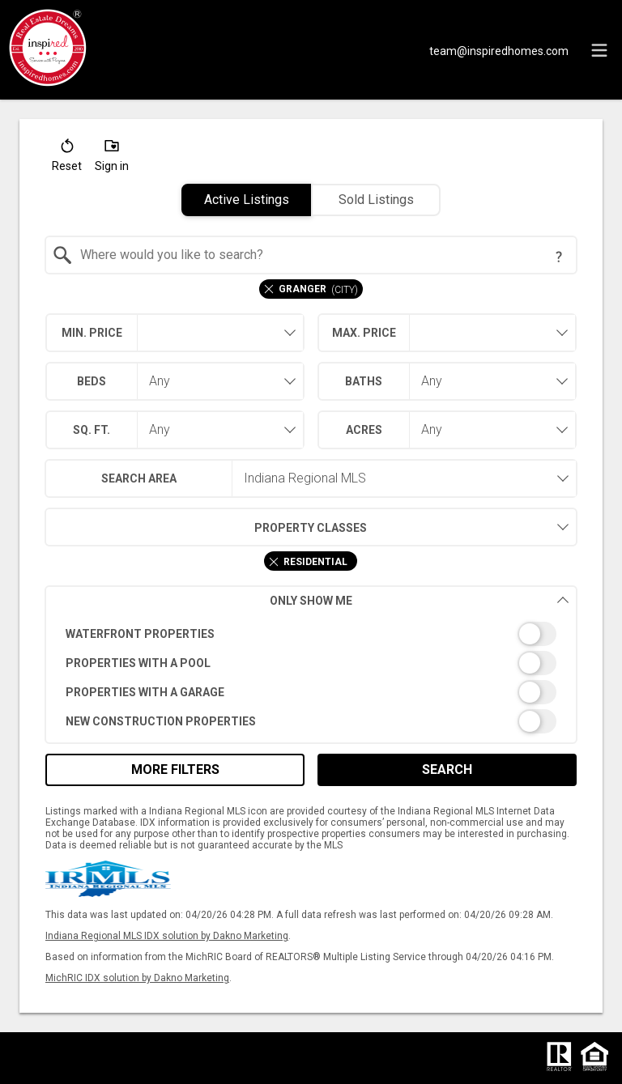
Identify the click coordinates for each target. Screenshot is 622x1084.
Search (447, 769)
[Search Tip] (559, 256)
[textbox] (321, 255)
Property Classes (206, 527)
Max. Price (364, 332)
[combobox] (311, 255)
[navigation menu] (599, 50)
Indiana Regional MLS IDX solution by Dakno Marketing (166, 936)
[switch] (311, 633)
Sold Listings (376, 199)
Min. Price (92, 332)
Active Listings (246, 199)
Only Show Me (419, 600)
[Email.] (499, 50)
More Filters (175, 769)
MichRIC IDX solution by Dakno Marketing (137, 978)
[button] (67, 158)
